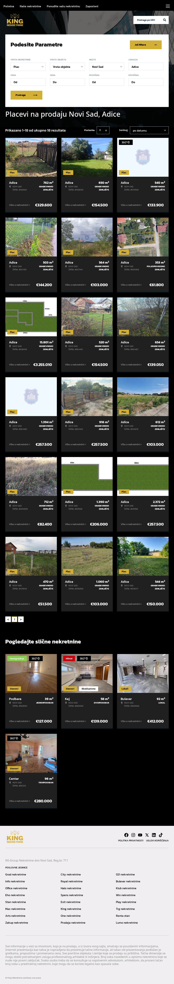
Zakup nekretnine (16, 922)
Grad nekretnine (15, 874)
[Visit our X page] (147, 834)
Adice (135, 66)
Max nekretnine (15, 908)
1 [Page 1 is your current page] (14, 618)
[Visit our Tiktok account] (161, 834)
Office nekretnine (16, 887)
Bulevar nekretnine (128, 880)
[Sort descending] (106, 129)
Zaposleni (92, 6)
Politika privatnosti (130, 840)
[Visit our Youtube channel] (140, 834)
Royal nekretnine (72, 880)
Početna (9, 6)
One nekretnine (71, 915)
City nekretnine (71, 874)
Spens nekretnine (72, 894)
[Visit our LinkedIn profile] (154, 834)
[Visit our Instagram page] (133, 834)
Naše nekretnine (30, 6)
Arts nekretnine (15, 915)
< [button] (8, 618)
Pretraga (26, 94)
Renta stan (123, 915)
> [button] (21, 618)
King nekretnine (71, 908)
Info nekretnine (15, 880)
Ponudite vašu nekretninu (63, 6)
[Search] (165, 20)
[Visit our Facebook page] (126, 834)
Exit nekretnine (70, 901)
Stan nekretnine (15, 901)
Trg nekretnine (125, 908)
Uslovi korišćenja (157, 840)
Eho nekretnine (15, 894)
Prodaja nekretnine (73, 922)
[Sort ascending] (100, 129)
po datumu (140, 130)
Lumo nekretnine (127, 922)
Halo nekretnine (71, 887)
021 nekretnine (125, 874)
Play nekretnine (126, 901)
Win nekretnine (126, 894)
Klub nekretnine (126, 887)
